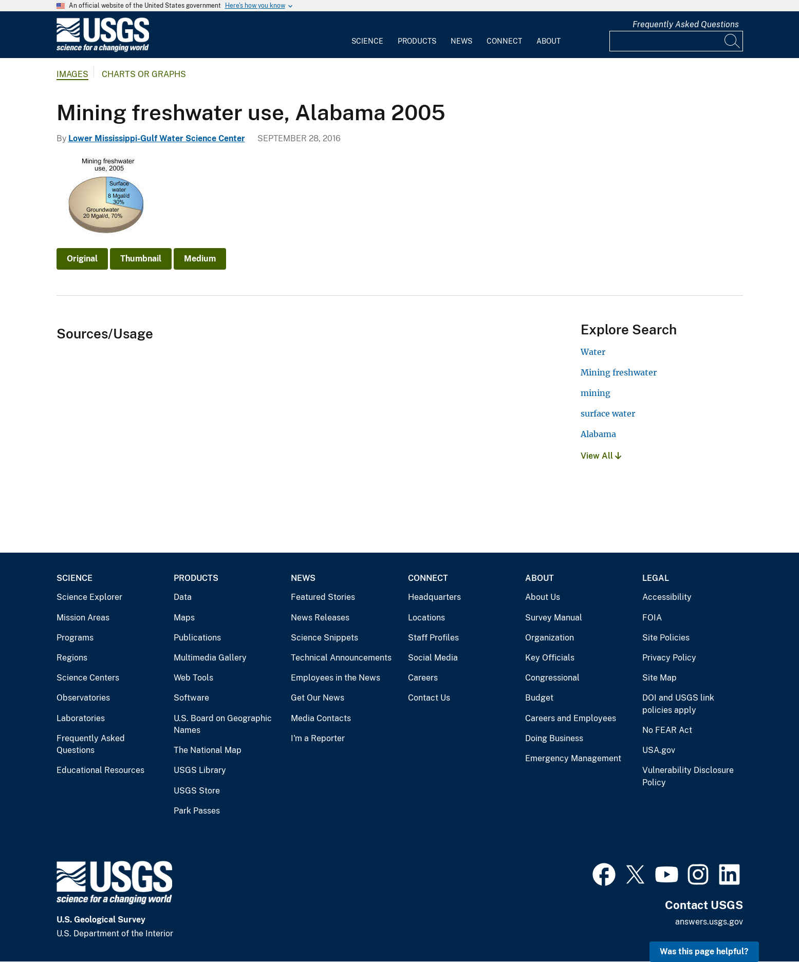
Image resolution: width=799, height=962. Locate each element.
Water (593, 352)
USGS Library (200, 770)
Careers (423, 678)
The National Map (207, 750)
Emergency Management (573, 758)
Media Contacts (321, 718)
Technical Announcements (341, 658)
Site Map (659, 678)
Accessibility (667, 597)
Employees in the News (335, 678)
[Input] (676, 41)
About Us (542, 597)
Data (183, 597)
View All (601, 456)
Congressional (552, 678)
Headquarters (434, 597)
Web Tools (193, 678)
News (461, 41)
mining (595, 393)
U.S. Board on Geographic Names (223, 724)
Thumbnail (140, 258)
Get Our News (317, 698)
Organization (549, 638)
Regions (72, 658)
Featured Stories (323, 597)
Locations (426, 618)
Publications (197, 638)
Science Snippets (324, 638)
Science (367, 41)
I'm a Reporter (318, 738)
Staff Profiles (433, 638)
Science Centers (88, 678)
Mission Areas (83, 618)
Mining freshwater (619, 372)
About (548, 41)
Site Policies (666, 638)
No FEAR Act (667, 730)
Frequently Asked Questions (686, 24)
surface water (608, 413)
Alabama (598, 434)
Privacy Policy (669, 658)
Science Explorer (89, 597)
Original (82, 258)
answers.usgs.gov (709, 922)
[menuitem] (367, 34)
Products (417, 41)
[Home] (103, 49)
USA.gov (658, 750)
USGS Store (197, 791)
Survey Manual (553, 618)
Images (72, 74)
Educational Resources (100, 770)
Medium (200, 258)
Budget (539, 698)
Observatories (83, 698)
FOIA (652, 618)
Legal (655, 578)
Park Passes (197, 811)
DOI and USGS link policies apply (678, 704)
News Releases (320, 618)
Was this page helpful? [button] (704, 951)
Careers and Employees (570, 718)
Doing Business (554, 738)
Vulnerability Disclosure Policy (688, 776)
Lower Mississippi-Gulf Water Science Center (156, 138)
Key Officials (549, 658)
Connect (504, 41)
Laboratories (81, 718)
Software (191, 698)
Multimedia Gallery (210, 658)
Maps (184, 618)
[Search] (732, 41)
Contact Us (429, 698)
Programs (75, 638)
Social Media (433, 658)
